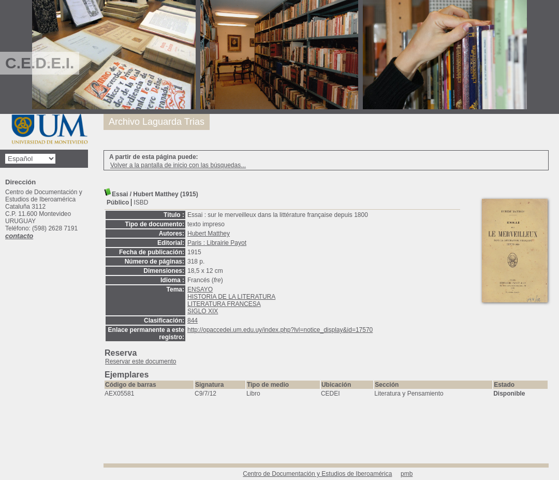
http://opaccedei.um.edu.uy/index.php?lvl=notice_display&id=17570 (280, 329)
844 (192, 320)
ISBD (141, 202)
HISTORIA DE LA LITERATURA (231, 296)
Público (118, 202)
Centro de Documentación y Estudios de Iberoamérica (317, 473)
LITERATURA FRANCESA (224, 304)
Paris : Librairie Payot (216, 242)
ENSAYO (200, 289)
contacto (19, 236)
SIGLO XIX (202, 311)
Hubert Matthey (208, 233)
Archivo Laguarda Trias (156, 122)
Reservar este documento (140, 361)
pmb (407, 473)
